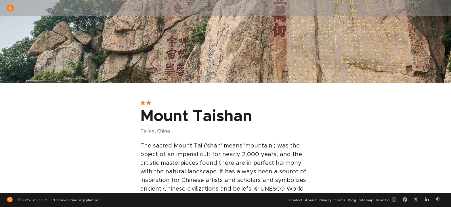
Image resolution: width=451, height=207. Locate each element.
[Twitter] (418, 200)
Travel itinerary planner (78, 200)
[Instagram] (396, 200)
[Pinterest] (439, 200)
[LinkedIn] (429, 200)
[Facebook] (407, 200)
